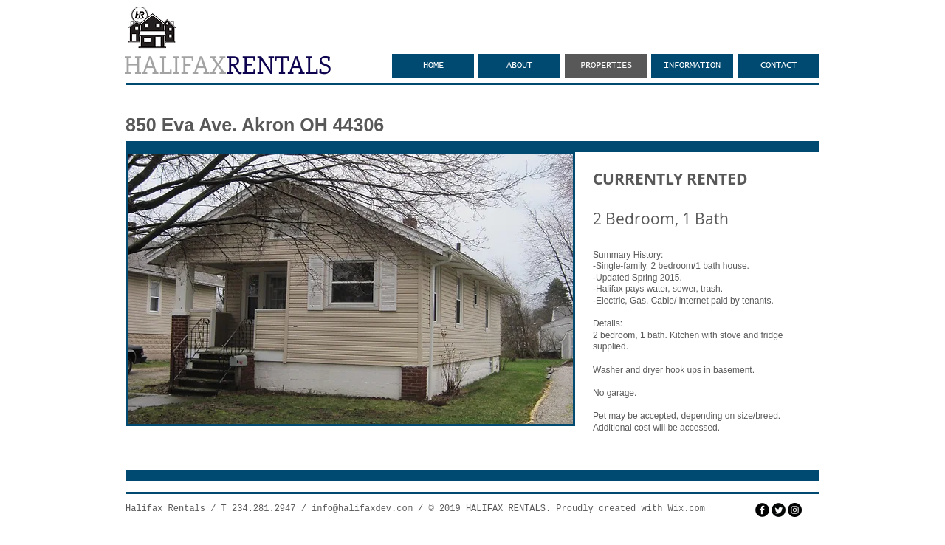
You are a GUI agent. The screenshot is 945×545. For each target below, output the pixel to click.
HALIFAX (227, 63)
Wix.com (686, 509)
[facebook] (762, 510)
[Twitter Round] (779, 510)
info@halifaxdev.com (362, 509)
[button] (350, 289)
